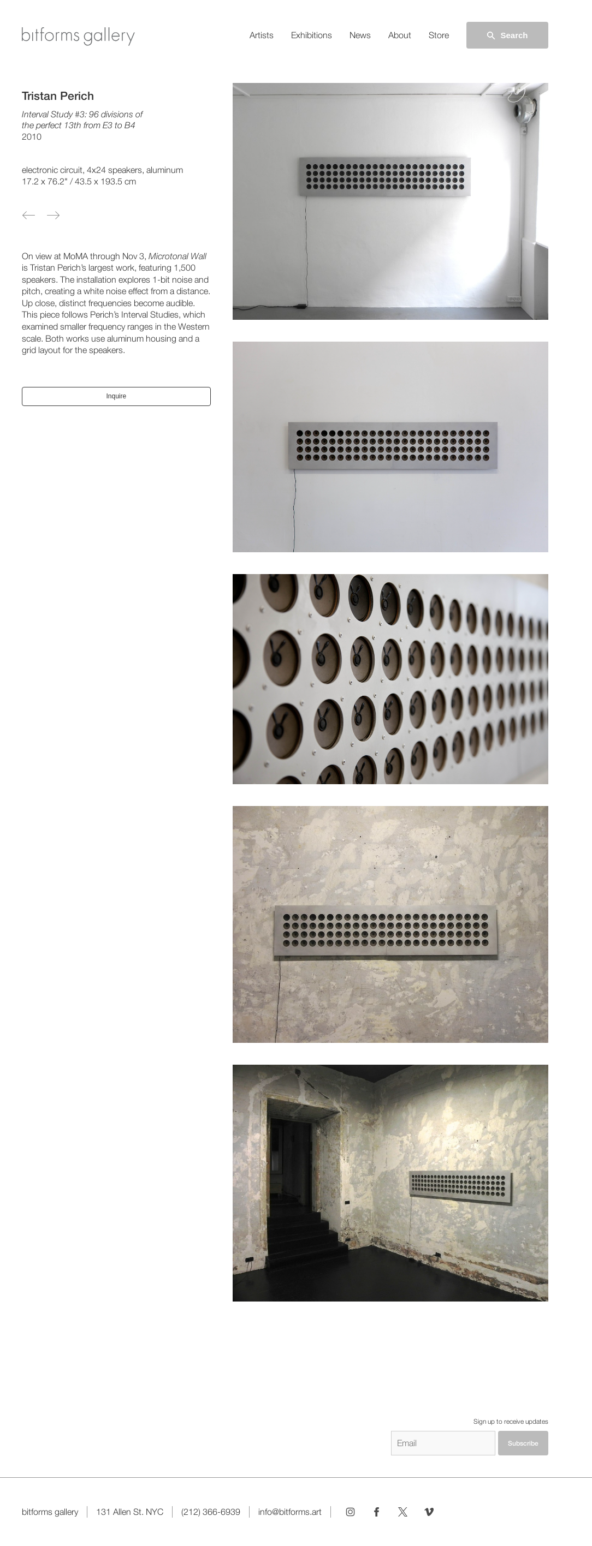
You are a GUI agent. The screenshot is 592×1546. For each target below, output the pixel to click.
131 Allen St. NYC (129, 1512)
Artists (262, 35)
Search (507, 35)
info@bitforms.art (290, 1512)
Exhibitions (311, 35)
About (399, 35)
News (360, 35)
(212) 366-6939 (210, 1512)
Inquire (116, 396)
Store (439, 35)
